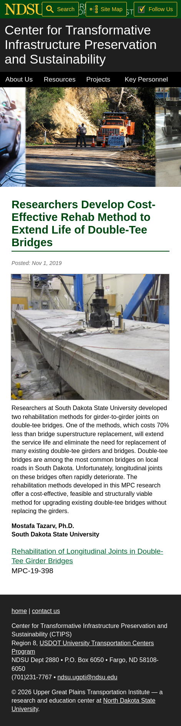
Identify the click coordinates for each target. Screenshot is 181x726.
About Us (19, 79)
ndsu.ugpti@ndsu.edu (87, 677)
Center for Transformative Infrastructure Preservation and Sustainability (81, 44)
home (19, 611)
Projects (98, 79)
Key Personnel (146, 79)
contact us (46, 611)
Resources (60, 79)
